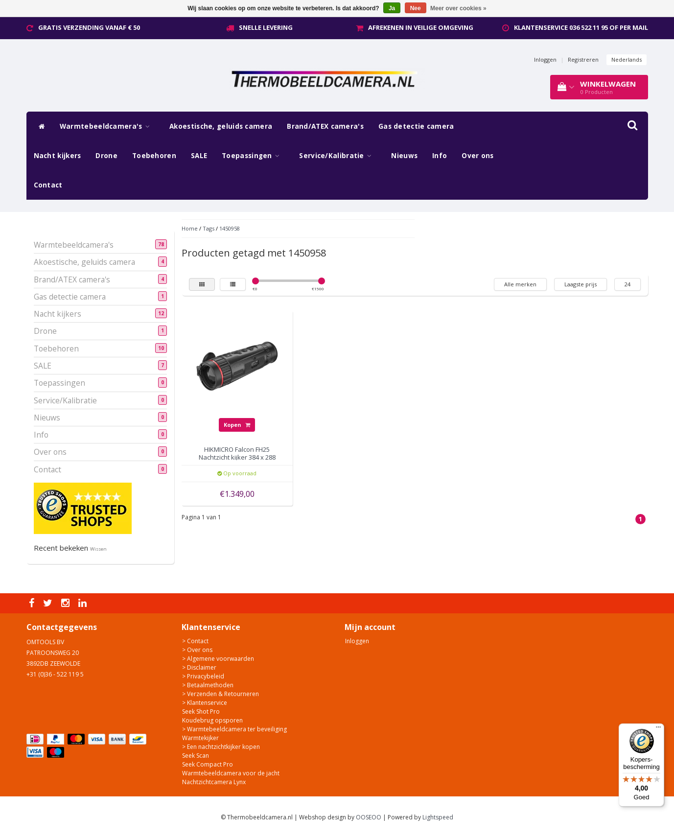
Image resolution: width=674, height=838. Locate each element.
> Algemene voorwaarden (218, 658)
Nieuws (404, 155)
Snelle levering (266, 27)
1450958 (229, 228)
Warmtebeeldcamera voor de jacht (230, 773)
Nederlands (626, 59)
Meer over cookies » (458, 8)
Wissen (98, 549)
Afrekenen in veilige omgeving (420, 27)
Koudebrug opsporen (212, 720)
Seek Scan (195, 755)
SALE (199, 155)
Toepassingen (253, 155)
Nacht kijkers (57, 155)
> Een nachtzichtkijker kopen (221, 747)
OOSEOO (368, 817)
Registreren (583, 59)
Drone (106, 155)
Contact (48, 185)
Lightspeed (437, 817)
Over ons (477, 155)
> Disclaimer (199, 667)
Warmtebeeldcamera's (107, 126)
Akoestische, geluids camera (220, 126)
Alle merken (520, 284)
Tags (208, 228)
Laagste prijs (580, 284)
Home (190, 228)
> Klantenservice (204, 702)
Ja (392, 8)
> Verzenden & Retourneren (220, 694)
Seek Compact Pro (207, 764)
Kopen (237, 424)
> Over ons (197, 650)
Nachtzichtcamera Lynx (214, 782)
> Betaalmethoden (207, 685)
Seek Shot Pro (201, 711)
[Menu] (658, 729)
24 (627, 284)
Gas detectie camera (416, 126)
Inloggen (545, 59)
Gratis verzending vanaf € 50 (89, 27)
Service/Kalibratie (337, 155)
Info (439, 155)
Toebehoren (154, 155)
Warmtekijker (200, 738)
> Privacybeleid (203, 676)
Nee (415, 8)
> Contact (195, 641)
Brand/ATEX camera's (325, 126)
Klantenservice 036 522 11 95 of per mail (581, 27)
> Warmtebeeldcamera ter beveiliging (234, 729)
